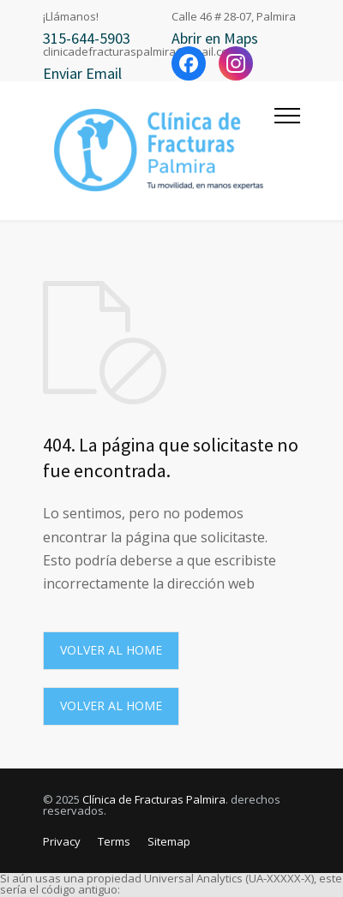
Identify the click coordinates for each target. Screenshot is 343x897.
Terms (114, 841)
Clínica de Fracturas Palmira (154, 799)
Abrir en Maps (215, 38)
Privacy (62, 841)
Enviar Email (82, 73)
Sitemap (168, 841)
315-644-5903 (86, 38)
